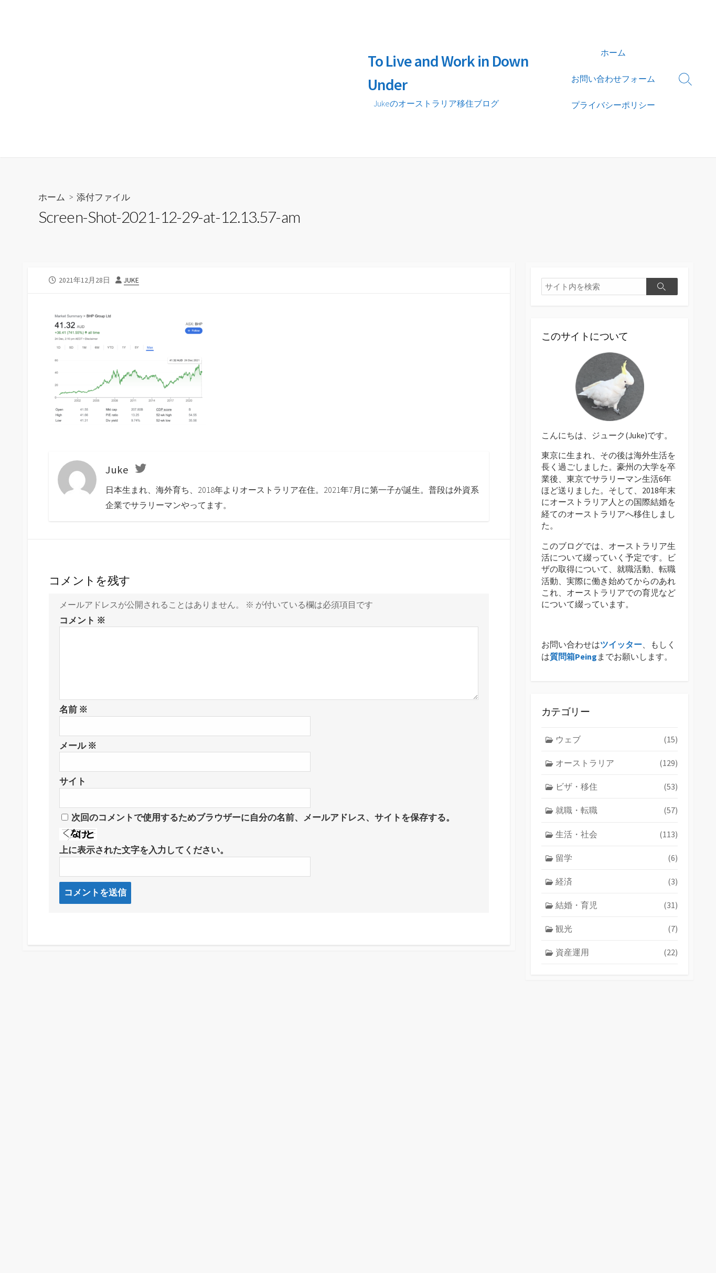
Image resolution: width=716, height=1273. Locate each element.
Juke (131, 279)
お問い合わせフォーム (613, 78)
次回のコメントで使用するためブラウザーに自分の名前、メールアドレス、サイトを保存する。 (263, 817)
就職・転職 (616, 810)
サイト (72, 781)
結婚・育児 (616, 904)
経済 (616, 881)
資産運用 (616, 951)
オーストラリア (616, 763)
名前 (73, 709)
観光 (616, 928)
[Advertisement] (190, 78)
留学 (616, 857)
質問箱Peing (573, 656)
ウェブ (616, 739)
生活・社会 (616, 833)
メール (78, 745)
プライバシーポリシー (613, 105)
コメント (82, 619)
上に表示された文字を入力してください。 (144, 849)
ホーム (613, 52)
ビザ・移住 (616, 786)
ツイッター (621, 644)
